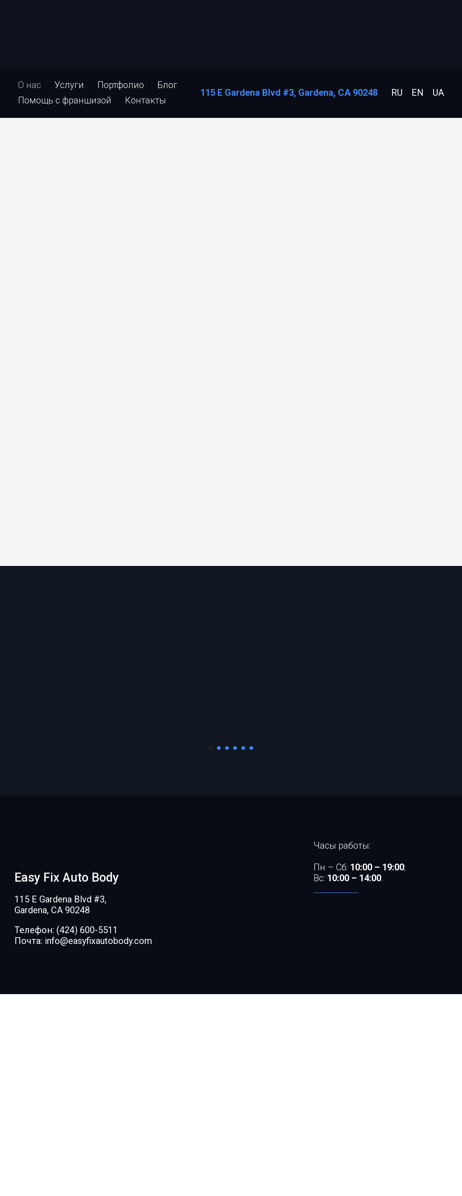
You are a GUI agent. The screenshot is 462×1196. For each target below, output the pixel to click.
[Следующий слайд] (407, 835)
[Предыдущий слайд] (55, 835)
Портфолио (120, 84)
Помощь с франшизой (64, 100)
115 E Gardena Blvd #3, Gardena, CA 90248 (289, 92)
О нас (29, 84)
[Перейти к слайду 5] (243, 950)
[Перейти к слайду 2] (219, 950)
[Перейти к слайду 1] (211, 950)
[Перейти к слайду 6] (251, 950)
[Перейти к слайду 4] (235, 950)
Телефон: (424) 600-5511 (66, 1131)
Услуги (69, 84)
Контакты (145, 100)
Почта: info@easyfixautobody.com (83, 1142)
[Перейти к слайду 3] (227, 950)
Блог (167, 84)
